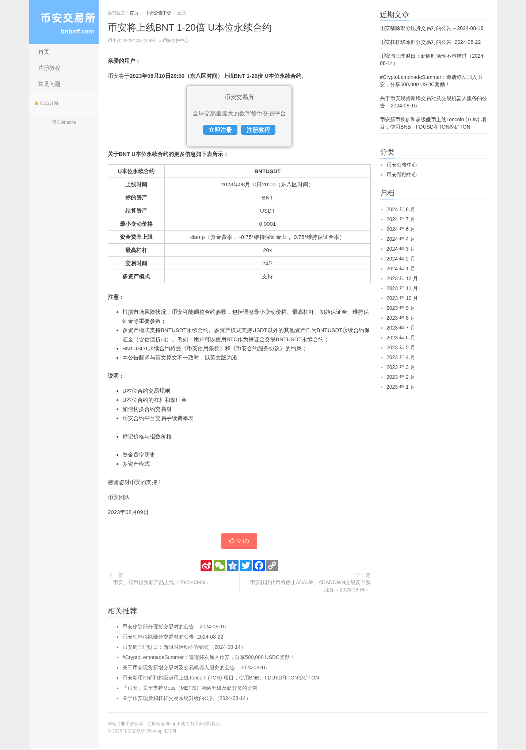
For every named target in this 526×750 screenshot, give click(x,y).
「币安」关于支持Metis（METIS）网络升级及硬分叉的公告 (190, 689)
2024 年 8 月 (400, 209)
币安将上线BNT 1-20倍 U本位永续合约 (190, 27)
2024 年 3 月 (400, 249)
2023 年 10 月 (402, 298)
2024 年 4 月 (400, 239)
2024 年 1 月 (400, 268)
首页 (43, 52)
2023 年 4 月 (400, 357)
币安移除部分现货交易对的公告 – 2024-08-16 (174, 627)
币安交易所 (64, 22)
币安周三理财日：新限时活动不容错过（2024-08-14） (184, 648)
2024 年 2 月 (400, 259)
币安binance (64, 122)
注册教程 (49, 68)
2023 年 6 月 (400, 337)
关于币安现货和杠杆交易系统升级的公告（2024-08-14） (186, 699)
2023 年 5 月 (400, 347)
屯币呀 (170, 731)
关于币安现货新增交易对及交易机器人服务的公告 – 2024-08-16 (194, 668)
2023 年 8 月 (400, 318)
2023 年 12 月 (402, 278)
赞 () (239, 541)
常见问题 (49, 84)
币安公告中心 (158, 12)
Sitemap (154, 731)
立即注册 (220, 130)
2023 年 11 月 (402, 288)
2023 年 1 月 (400, 387)
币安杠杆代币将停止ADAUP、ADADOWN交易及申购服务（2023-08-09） (310, 586)
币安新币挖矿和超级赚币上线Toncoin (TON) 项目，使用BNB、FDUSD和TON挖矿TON (220, 678)
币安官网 (202, 724)
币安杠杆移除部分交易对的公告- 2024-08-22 (172, 637)
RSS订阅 (46, 103)
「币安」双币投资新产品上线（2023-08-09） (159, 583)
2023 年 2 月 (400, 377)
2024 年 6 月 (400, 229)
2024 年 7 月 (400, 219)
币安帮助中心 (401, 175)
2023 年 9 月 (400, 308)
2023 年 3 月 (400, 367)
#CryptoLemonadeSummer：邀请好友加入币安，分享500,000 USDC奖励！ (208, 658)
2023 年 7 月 (400, 328)
